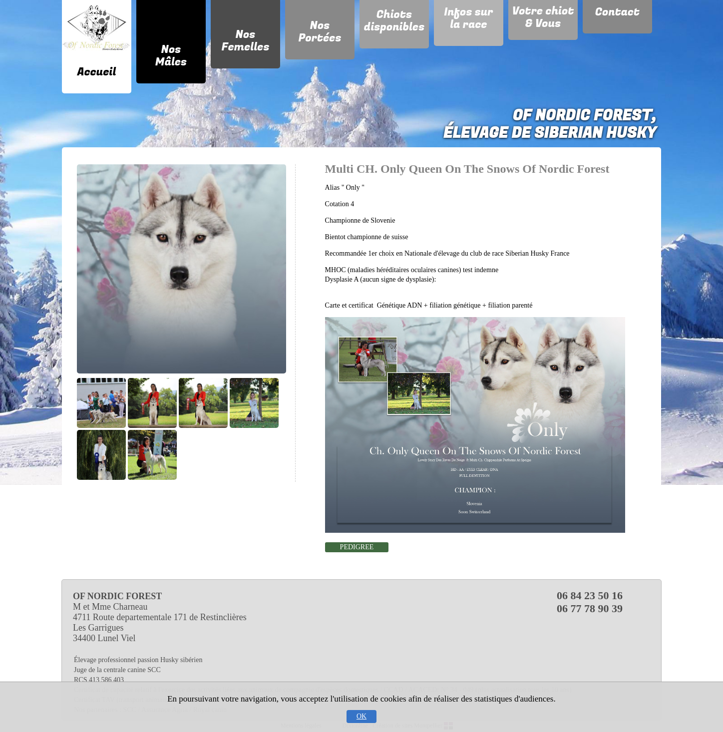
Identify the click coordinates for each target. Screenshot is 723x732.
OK (361, 716)
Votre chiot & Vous (543, 17)
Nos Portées (319, 31)
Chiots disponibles (394, 20)
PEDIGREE (357, 547)
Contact (617, 12)
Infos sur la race (468, 18)
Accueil (96, 72)
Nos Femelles (245, 40)
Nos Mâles (171, 55)
